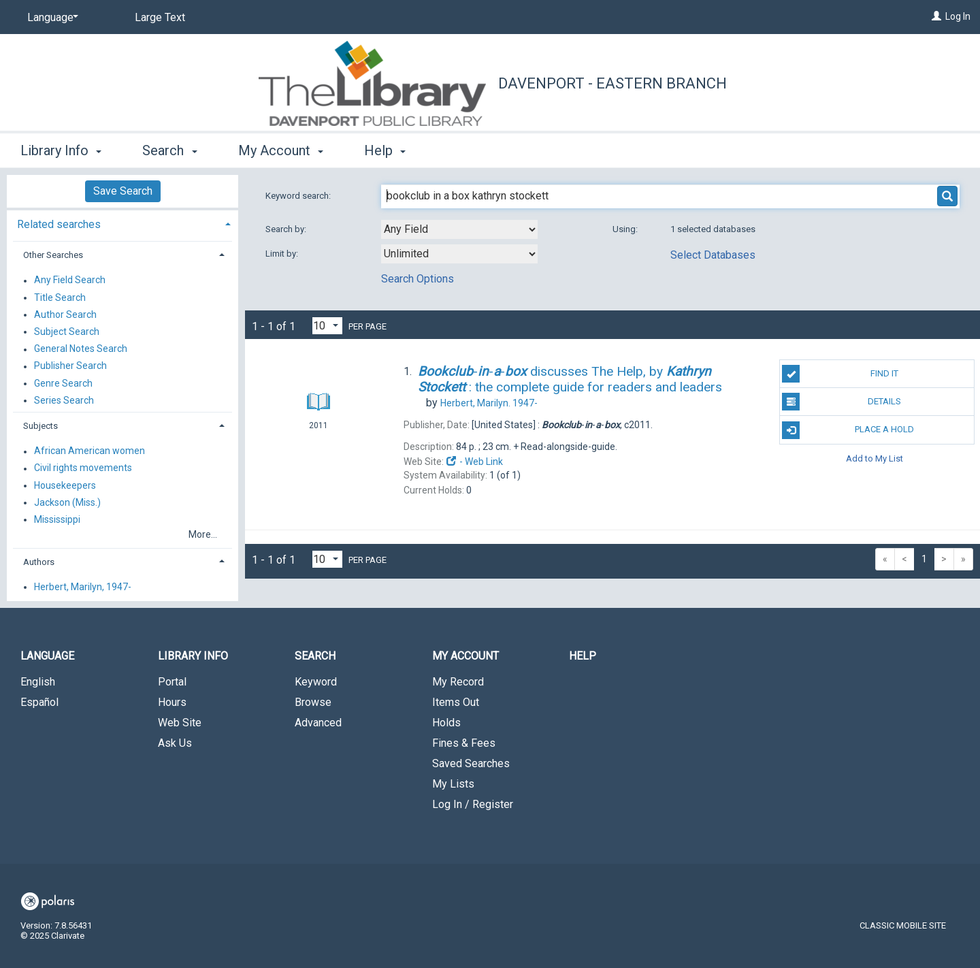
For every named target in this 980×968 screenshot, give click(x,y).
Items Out (455, 702)
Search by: (286, 229)
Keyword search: (299, 196)
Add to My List (874, 458)
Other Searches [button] (53, 255)
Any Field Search (69, 280)
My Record (458, 681)
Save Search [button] (122, 190)
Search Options (417, 278)
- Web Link (474, 461)
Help (582, 655)
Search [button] (169, 150)
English (37, 681)
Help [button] (385, 150)
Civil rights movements (83, 468)
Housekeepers (65, 485)
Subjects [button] (40, 426)
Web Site (179, 722)
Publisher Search (70, 366)
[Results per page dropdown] (327, 325)
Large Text (160, 17)
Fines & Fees (463, 743)
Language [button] (47, 655)
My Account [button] (280, 150)
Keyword (316, 681)
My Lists (453, 783)
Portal (172, 681)
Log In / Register (472, 804)
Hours (172, 702)
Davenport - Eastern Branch (612, 83)
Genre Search (63, 383)
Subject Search (66, 331)
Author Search (65, 314)
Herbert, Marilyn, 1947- (82, 586)
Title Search (60, 297)
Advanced (318, 722)
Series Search (64, 400)
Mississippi (57, 519)
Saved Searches (471, 763)
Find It (840, 374)
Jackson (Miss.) (67, 502)
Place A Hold (848, 430)
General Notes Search (80, 349)
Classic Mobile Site (903, 925)
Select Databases (712, 254)
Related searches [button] (59, 224)
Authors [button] (38, 562)
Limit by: (282, 253)
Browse (313, 702)
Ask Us (175, 743)
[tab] (122, 223)
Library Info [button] (60, 150)
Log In (957, 16)
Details (841, 401)
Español (39, 702)
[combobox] (459, 229)
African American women (89, 451)
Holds (446, 722)
